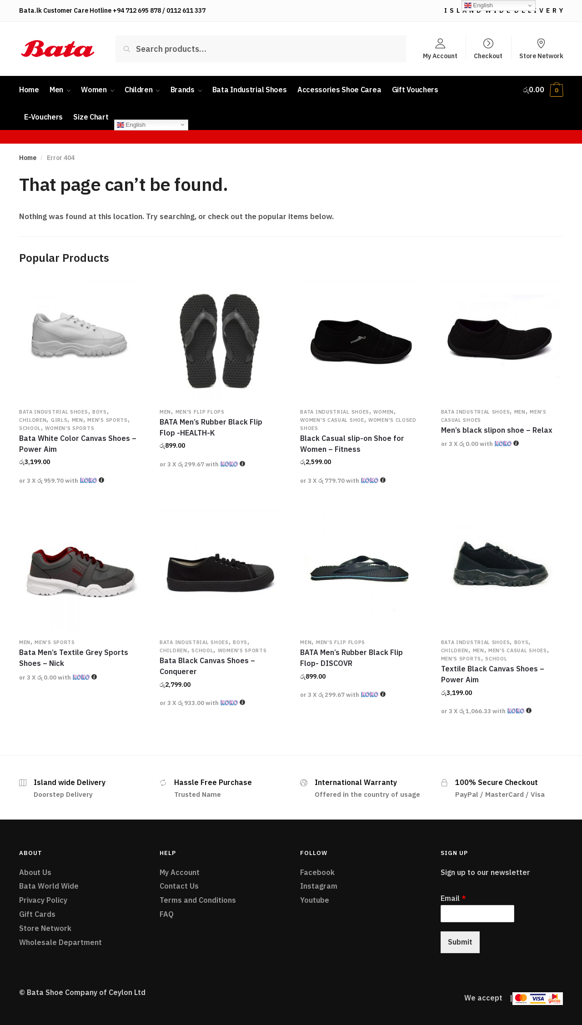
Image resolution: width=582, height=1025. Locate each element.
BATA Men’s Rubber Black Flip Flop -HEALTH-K (211, 427)
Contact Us (179, 885)
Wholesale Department (60, 942)
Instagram (318, 885)
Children (33, 420)
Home (27, 158)
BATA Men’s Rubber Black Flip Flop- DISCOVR (351, 658)
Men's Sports (107, 420)
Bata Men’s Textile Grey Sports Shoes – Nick (73, 658)
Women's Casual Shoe (332, 420)
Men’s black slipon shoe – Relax (496, 430)
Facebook (317, 872)
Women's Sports (69, 428)
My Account (440, 55)
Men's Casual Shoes (517, 650)
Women (383, 412)
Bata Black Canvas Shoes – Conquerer (207, 666)
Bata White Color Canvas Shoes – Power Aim (77, 444)
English (131, 124)
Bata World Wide (49, 885)
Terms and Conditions (198, 900)
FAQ (167, 914)
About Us (35, 872)
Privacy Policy (43, 900)
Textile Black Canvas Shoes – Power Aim (492, 674)
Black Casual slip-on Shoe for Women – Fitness (352, 444)
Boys (99, 412)
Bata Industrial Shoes (53, 412)
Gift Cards (37, 914)
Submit (460, 941)
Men (77, 420)
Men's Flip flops (200, 412)
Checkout (488, 55)
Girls (59, 420)
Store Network (541, 55)
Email (453, 898)
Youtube (314, 900)
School (30, 428)
